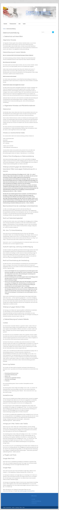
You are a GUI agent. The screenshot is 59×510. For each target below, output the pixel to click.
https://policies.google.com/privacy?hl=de (25, 491)
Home (4, 28)
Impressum (34, 503)
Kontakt (33, 499)
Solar (19, 23)
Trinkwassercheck (12, 23)
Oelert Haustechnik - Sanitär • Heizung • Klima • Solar (14, 507)
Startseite (5, 23)
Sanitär (24, 23)
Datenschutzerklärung (36, 501)
